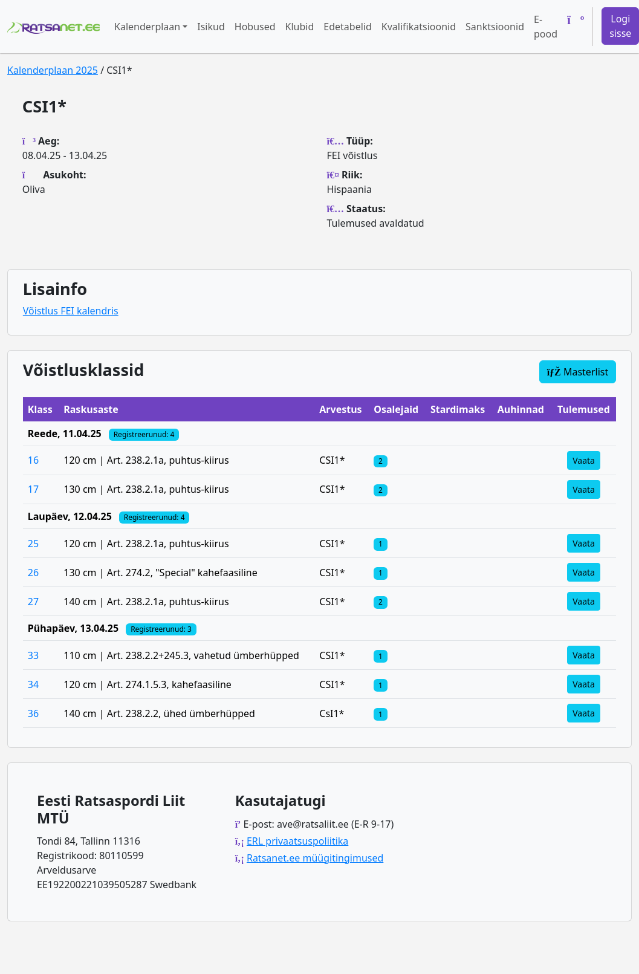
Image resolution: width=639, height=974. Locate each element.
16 (33, 460)
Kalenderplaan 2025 (52, 70)
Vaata (584, 460)
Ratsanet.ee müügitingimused (315, 858)
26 (33, 572)
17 (33, 489)
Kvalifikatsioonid (418, 26)
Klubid (299, 26)
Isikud (211, 26)
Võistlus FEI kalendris (70, 310)
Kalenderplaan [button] (147, 26)
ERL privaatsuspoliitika (297, 841)
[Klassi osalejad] (380, 460)
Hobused (255, 26)
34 (33, 684)
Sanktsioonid (494, 26)
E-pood (545, 27)
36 (33, 713)
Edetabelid (347, 26)
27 (33, 601)
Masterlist (578, 371)
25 (33, 543)
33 (33, 655)
